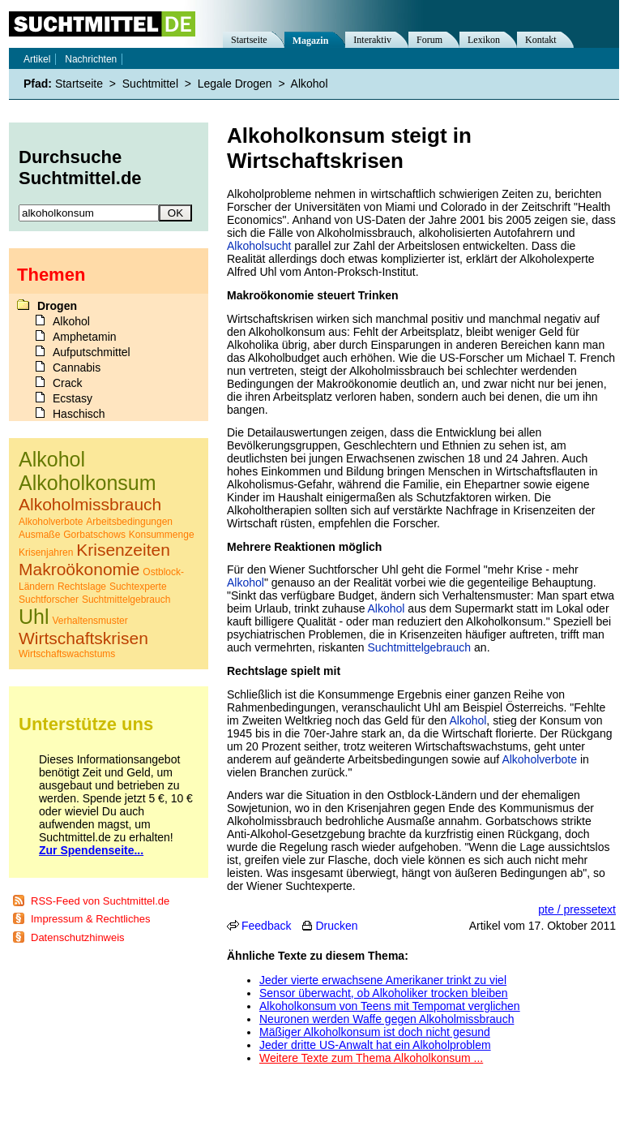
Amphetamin (85, 336)
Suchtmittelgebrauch (420, 647)
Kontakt (541, 39)
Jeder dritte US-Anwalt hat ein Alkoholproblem (375, 1044)
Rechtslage (82, 586)
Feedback (266, 925)
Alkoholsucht (259, 245)
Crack (68, 382)
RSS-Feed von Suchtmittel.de (100, 901)
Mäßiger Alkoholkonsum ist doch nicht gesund (374, 1031)
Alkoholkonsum (87, 482)
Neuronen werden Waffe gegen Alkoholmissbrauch (386, 1018)
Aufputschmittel (91, 352)
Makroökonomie (79, 569)
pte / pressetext (577, 909)
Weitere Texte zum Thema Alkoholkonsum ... (371, 1057)
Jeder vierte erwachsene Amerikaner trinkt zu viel (382, 980)
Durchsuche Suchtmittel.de (80, 167)
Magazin (311, 40)
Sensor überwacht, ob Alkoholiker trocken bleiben (383, 993)
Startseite (249, 39)
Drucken (336, 925)
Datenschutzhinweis (78, 937)
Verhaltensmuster (89, 620)
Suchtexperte (138, 586)
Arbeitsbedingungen (129, 521)
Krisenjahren (46, 552)
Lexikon (484, 39)
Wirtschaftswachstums (67, 654)
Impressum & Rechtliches (90, 919)
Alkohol (245, 582)
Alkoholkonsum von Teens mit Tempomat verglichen (389, 1005)
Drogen (57, 305)
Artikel (36, 59)
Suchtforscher (49, 599)
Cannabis (76, 367)
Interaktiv (372, 39)
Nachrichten (91, 59)
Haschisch (79, 413)
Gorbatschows (94, 534)
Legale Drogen (235, 83)
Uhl (34, 616)
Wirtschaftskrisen (83, 638)
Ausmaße (39, 534)
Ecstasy (72, 398)
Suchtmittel (150, 83)
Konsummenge (161, 534)
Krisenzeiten (123, 549)
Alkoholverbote (539, 759)
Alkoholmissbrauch (90, 504)
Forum (429, 39)
